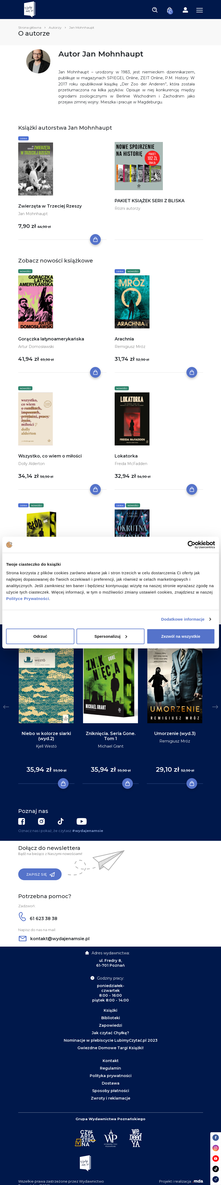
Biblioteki (110, 1017)
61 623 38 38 (38, 918)
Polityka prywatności (111, 1075)
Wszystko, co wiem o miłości (50, 456)
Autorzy (55, 27)
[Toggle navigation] (155, 10)
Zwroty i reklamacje (110, 1098)
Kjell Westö (46, 746)
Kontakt (111, 1060)
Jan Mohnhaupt (33, 213)
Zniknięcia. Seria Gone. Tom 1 (111, 736)
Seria (23, 138)
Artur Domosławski (36, 346)
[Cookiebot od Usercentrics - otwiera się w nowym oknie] (191, 545)
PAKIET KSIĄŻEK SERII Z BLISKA (150, 200)
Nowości (25, 271)
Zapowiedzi (110, 1025)
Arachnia (124, 339)
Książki (110, 1010)
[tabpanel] (46, 712)
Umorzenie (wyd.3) (175, 733)
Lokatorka (126, 456)
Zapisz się (40, 874)
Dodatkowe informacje (183, 619)
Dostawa (110, 1083)
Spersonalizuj (110, 636)
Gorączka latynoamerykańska (51, 339)
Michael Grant (110, 746)
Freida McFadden (131, 463)
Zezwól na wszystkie (180, 636)
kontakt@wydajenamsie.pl (54, 938)
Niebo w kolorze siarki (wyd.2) (46, 736)
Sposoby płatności (110, 1090)
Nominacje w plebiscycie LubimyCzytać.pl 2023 (111, 1040)
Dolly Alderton (31, 463)
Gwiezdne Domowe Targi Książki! (110, 1047)
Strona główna (29, 27)
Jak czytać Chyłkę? (110, 1032)
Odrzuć (40, 636)
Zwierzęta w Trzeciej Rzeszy (50, 206)
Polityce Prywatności (27, 598)
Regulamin (110, 1068)
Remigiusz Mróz (130, 346)
